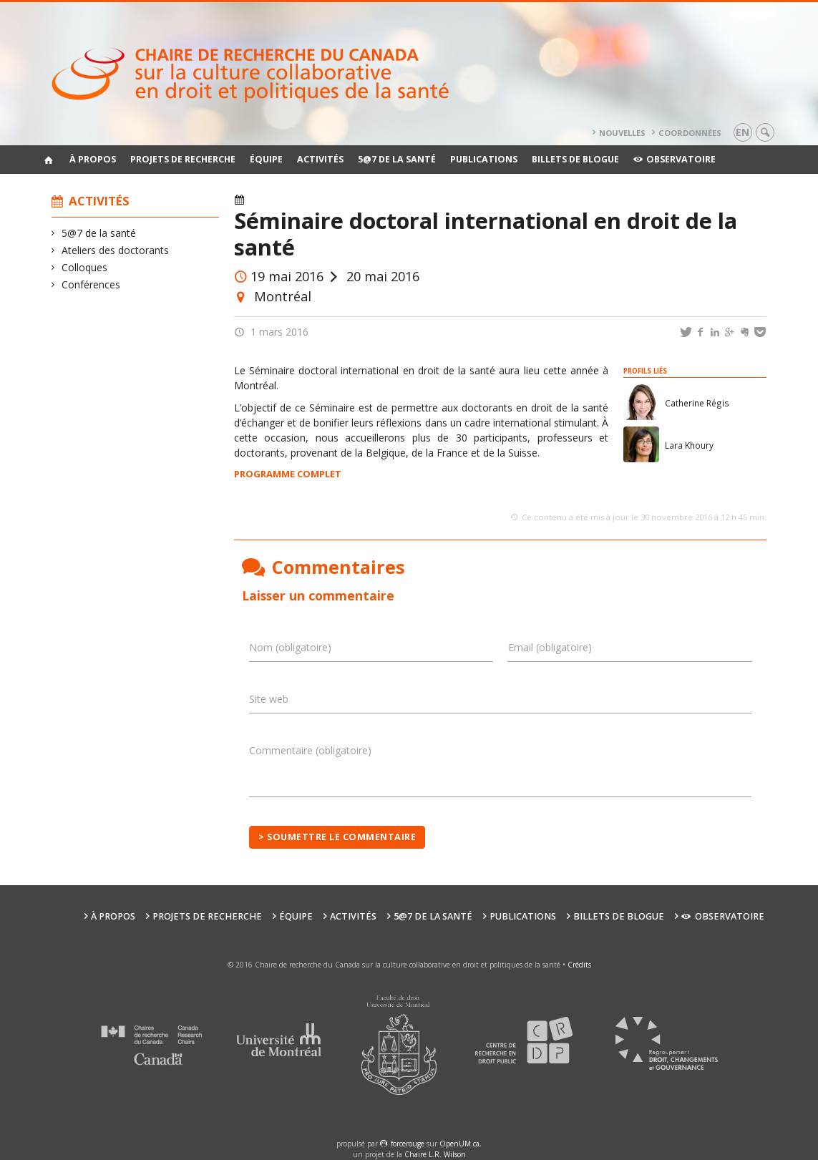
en (742, 132)
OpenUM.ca (459, 1144)
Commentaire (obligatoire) (310, 750)
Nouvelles (622, 132)
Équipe (266, 159)
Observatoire (674, 159)
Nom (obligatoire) (290, 647)
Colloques (84, 267)
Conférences (91, 284)
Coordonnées (689, 132)
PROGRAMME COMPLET (287, 473)
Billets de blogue (575, 159)
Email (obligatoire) (550, 647)
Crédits (579, 965)
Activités (320, 159)
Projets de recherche (182, 159)
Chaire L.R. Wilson (435, 1154)
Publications (483, 159)
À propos (92, 159)
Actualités (326, 200)
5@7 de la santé (397, 159)
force (407, 1144)
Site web (268, 699)
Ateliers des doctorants (115, 250)
